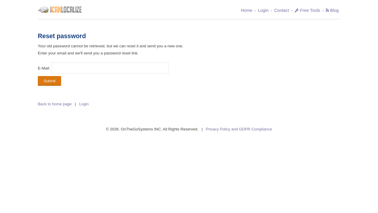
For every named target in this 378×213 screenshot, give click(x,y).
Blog (334, 10)
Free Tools (307, 10)
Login (263, 10)
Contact (281, 10)
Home (246, 10)
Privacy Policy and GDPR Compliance (239, 129)
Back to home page (54, 104)
